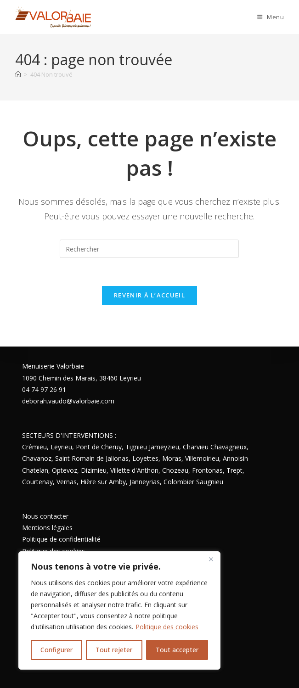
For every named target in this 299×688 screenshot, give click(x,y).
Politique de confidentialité (61, 539)
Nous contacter (45, 516)
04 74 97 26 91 (44, 389)
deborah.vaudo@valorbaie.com (68, 401)
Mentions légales (47, 527)
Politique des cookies (166, 626)
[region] (119, 610)
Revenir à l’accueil (149, 295)
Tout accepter (177, 649)
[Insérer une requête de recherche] (149, 249)
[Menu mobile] (270, 17)
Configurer (56, 649)
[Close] (210, 559)
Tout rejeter (114, 649)
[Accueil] (18, 74)
